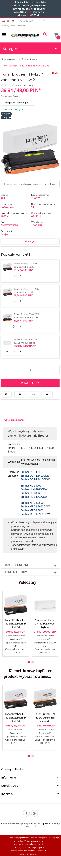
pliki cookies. (19, 841)
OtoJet (4, 234)
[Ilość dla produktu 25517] (14, 276)
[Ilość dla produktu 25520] (14, 301)
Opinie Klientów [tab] (15, 572)
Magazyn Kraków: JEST (17, 102)
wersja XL (6, 114)
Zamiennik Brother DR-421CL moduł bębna (45, 623)
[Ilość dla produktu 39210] (14, 352)
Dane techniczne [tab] (16, 565)
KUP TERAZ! (30, 382)
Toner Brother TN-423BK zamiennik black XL (16, 623)
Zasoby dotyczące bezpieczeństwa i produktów (30, 184)
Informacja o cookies (11, 823)
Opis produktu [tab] (14, 420)
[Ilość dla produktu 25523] (14, 326)
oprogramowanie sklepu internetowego (41, 823)
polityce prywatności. (28, 854)
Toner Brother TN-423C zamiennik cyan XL (45, 717)
